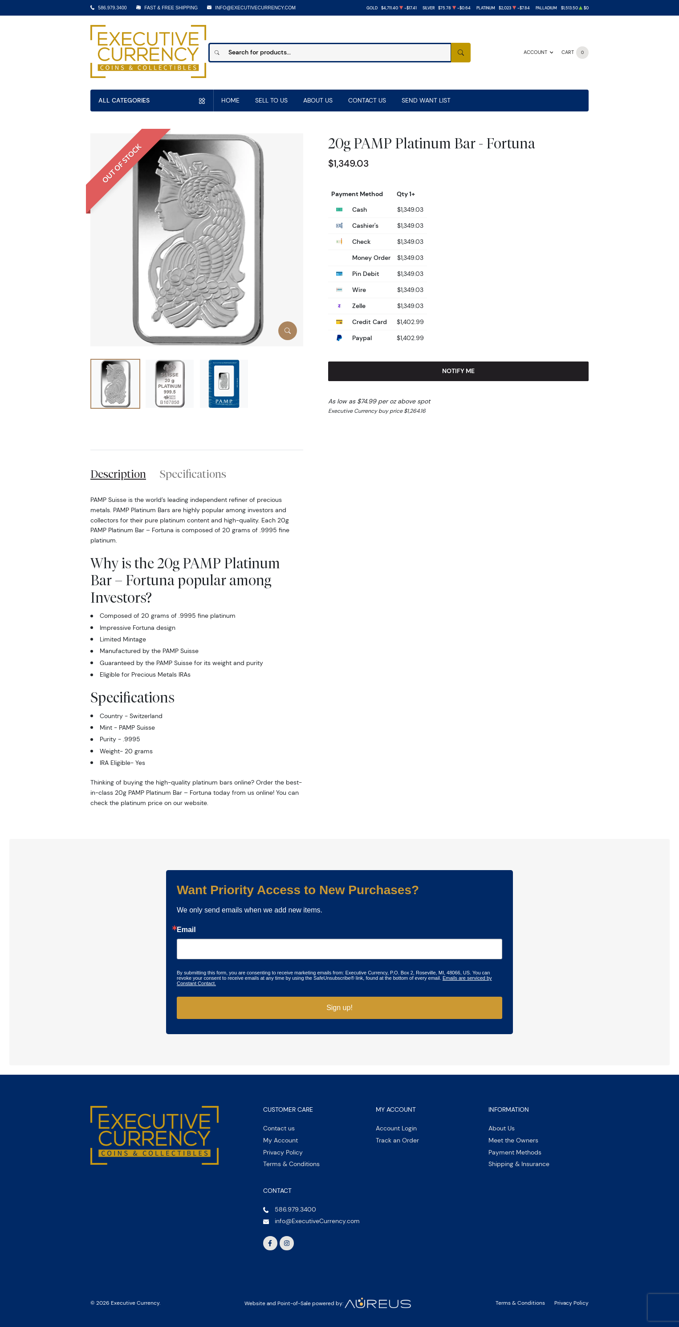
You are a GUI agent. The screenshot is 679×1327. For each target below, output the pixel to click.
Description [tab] (118, 474)
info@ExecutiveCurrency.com (255, 7)
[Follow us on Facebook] (270, 1243)
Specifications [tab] (193, 474)
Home (230, 100)
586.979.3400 (112, 7)
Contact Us (367, 100)
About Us (318, 100)
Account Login (396, 1128)
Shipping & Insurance (518, 1164)
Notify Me (458, 371)
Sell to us (271, 100)
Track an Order (397, 1140)
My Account (280, 1140)
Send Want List (426, 100)
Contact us (279, 1128)
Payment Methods (514, 1152)
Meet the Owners (513, 1140)
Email (186, 929)
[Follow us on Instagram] (287, 1243)
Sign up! (339, 1007)
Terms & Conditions (291, 1164)
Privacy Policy (283, 1152)
